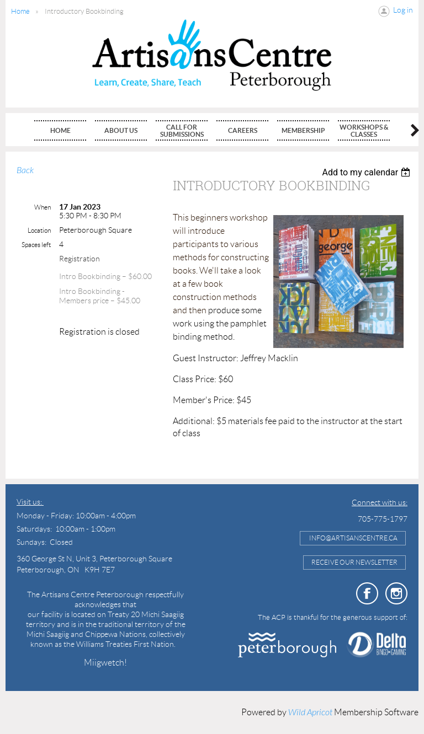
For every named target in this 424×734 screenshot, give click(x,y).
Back (25, 170)
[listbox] (367, 172)
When (42, 207)
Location (39, 230)
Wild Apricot (310, 712)
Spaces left (36, 244)
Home (20, 11)
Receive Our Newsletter (354, 562)
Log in (403, 10)
